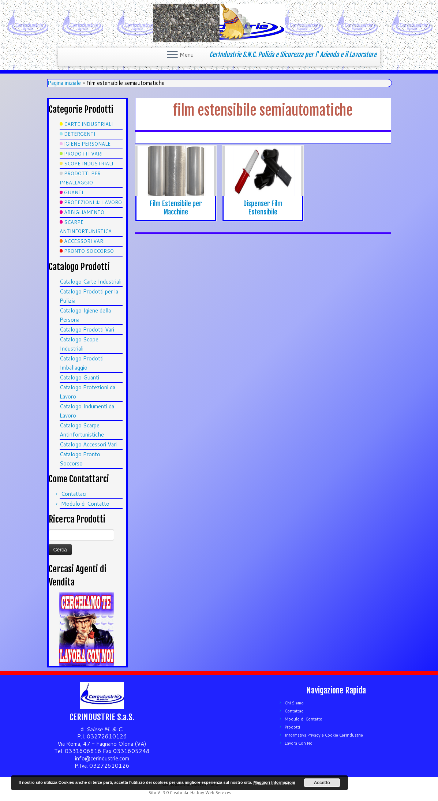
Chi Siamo (294, 703)
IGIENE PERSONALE (87, 144)
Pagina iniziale (64, 83)
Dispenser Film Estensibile (262, 207)
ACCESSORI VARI (84, 241)
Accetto (322, 782)
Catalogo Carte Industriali (90, 281)
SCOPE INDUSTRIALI (88, 163)
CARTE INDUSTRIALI (88, 124)
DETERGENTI (79, 134)
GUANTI (73, 192)
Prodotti (292, 727)
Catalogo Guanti (79, 377)
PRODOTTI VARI (83, 153)
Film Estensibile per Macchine (176, 207)
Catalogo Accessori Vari (88, 444)
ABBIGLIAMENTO (84, 212)
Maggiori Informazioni (274, 782)
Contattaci (73, 494)
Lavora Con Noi (299, 743)
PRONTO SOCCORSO (89, 251)
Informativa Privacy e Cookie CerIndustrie (324, 735)
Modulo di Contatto (85, 504)
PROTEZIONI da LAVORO (93, 202)
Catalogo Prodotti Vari (87, 329)
